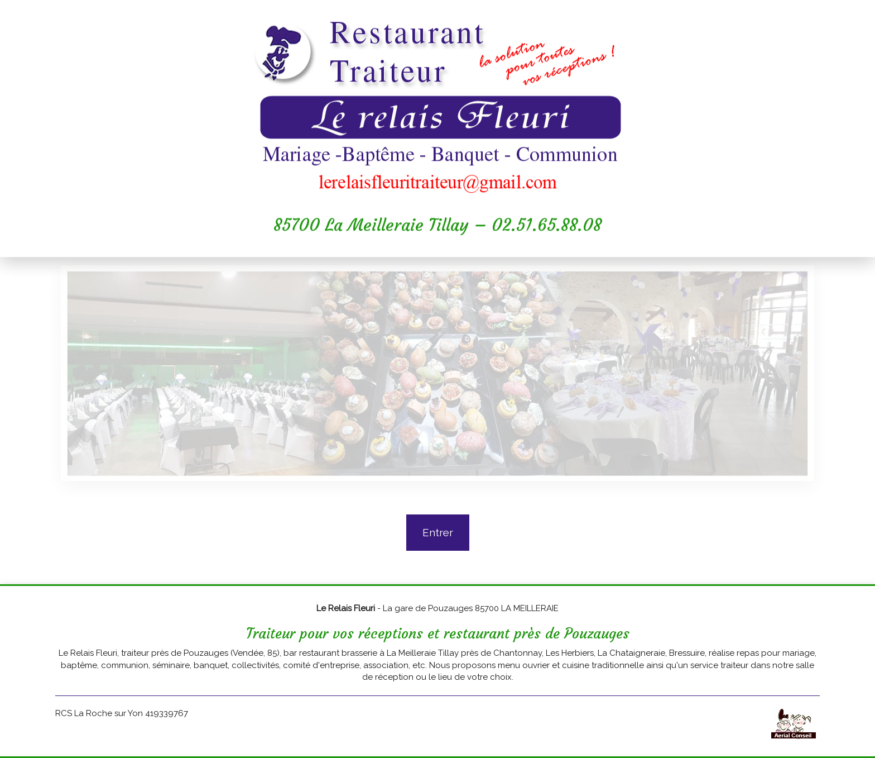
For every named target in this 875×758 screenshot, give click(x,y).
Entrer (437, 532)
